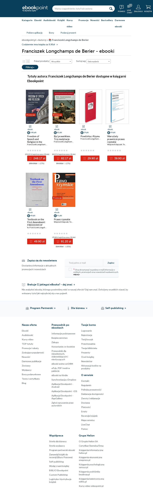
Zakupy (55, 342)
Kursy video (70, 23)
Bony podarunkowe (31, 374)
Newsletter (86, 361)
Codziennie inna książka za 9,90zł (38, 44)
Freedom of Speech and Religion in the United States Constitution (34, 142)
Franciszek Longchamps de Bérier (41, 144)
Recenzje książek (89, 415)
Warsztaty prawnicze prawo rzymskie (116, 139)
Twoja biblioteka (89, 348)
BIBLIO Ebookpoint (58, 470)
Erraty (84, 411)
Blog (24, 383)
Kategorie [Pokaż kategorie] (27, 20)
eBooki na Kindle (60, 375)
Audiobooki (49, 20)
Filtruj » (30, 67)
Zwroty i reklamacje (90, 398)
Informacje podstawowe (63, 333)
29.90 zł (92, 158)
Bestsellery (107, 20)
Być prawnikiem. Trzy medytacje (62, 137)
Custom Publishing (58, 474)
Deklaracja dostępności (92, 394)
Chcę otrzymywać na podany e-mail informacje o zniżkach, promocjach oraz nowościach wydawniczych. (94, 272)
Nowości (94, 20)
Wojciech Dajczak (114, 144)
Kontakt (85, 381)
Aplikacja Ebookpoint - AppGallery (62, 397)
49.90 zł (39, 241)
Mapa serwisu (88, 420)
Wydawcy (26, 370)
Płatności (85, 407)
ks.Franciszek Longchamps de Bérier (42, 227)
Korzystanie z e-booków (63, 346)
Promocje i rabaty (30, 348)
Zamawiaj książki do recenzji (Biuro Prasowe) (61, 456)
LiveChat (85, 424)
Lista (24, 61)
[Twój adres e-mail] (85, 262)
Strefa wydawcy (57, 445)
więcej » (76, 274)
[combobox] (61, 61)
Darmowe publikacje (31, 361)
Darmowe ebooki (120, 23)
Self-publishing (56, 461)
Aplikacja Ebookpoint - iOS (64, 391)
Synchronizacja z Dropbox (64, 379)
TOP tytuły (27, 343)
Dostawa (85, 402)
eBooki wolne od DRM (62, 363)
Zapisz (111, 262)
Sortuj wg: (81, 61)
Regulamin (86, 385)
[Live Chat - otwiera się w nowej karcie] (129, 8)
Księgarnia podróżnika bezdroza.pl (89, 473)
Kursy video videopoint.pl (91, 486)
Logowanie (86, 330)
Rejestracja (86, 335)
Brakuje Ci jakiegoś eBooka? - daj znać (49, 284)
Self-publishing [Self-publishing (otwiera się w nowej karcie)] (114, 308)
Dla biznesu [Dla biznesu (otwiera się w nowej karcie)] (78, 308)
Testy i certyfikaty (31, 378)
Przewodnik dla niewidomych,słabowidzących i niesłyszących (60, 355)
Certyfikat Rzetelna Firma (91, 445)
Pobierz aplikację (34, 32)
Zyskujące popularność (33, 352)
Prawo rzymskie (62, 219)
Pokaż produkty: (42, 61)
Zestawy (26, 365)
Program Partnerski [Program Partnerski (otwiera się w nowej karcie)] (41, 308)
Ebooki (38, 20)
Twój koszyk (87, 339)
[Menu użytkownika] (138, 8)
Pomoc (84, 429)
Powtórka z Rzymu (90, 136)
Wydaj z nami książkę (59, 466)
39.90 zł (119, 158)
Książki (61, 20)
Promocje (84, 20)
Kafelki (28, 61)
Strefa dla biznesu (58, 441)
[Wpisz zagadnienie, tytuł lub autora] (79, 8)
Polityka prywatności (91, 389)
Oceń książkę (87, 357)
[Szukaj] (111, 8)
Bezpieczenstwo (60, 338)
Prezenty (85, 352)
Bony (51, 32)
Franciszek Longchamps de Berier (95, 139)
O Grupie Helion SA (88, 441)
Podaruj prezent (68, 32)
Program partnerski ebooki (62, 450)
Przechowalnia (88, 343)
